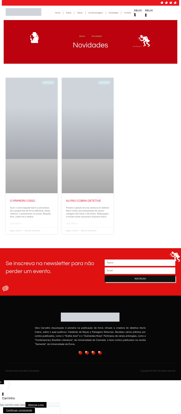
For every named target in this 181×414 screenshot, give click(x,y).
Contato (127, 13)
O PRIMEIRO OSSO (22, 200)
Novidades (113, 13)
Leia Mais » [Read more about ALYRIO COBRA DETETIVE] (72, 224)
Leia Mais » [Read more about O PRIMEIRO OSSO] (16, 224)
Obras (80, 13)
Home (57, 13)
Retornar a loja (36, 405)
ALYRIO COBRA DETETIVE (83, 200)
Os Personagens (95, 13)
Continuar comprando (19, 410)
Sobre (68, 13)
